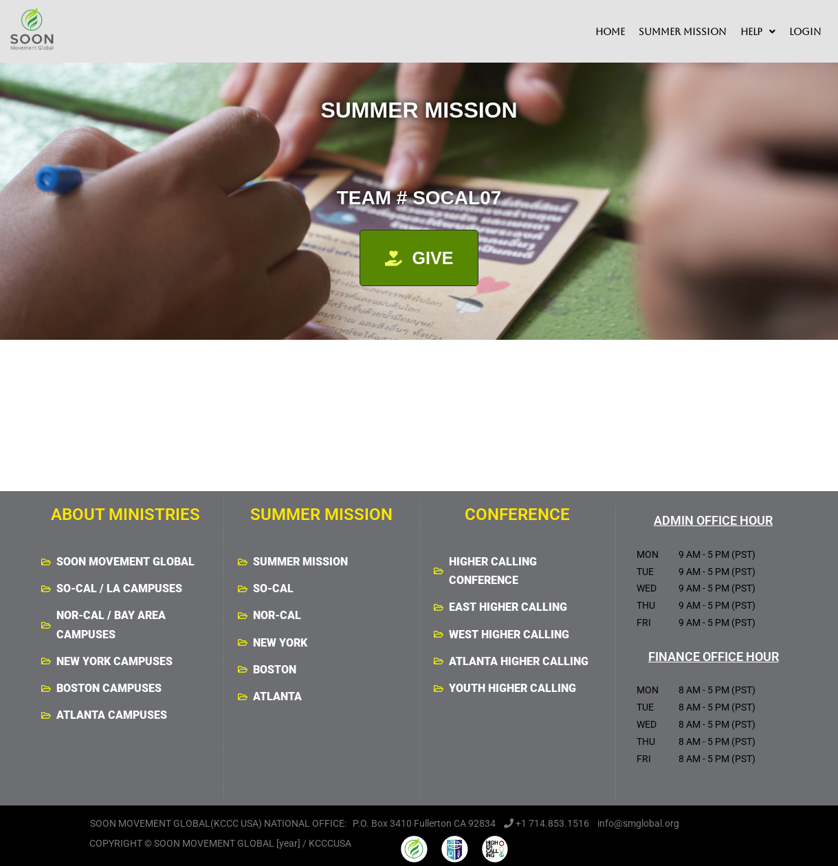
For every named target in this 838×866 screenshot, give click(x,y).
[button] (758, 32)
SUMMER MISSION (683, 31)
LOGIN (805, 31)
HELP (757, 31)
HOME (610, 31)
